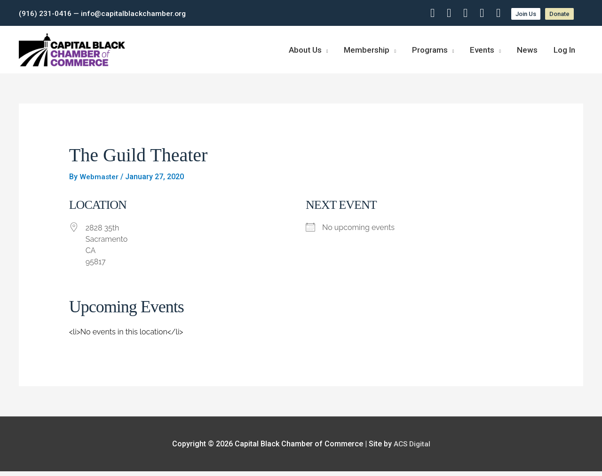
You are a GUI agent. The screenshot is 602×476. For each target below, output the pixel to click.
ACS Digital (412, 448)
